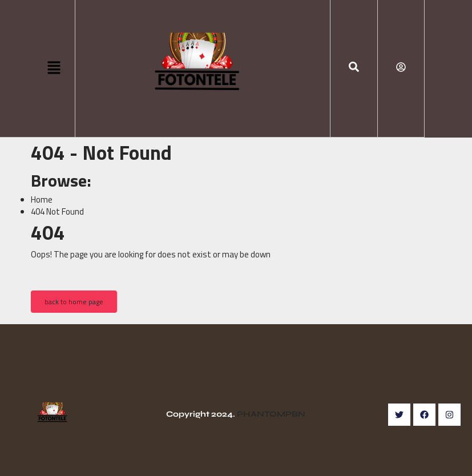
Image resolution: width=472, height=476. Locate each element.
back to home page (74, 301)
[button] (54, 68)
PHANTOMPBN (271, 414)
